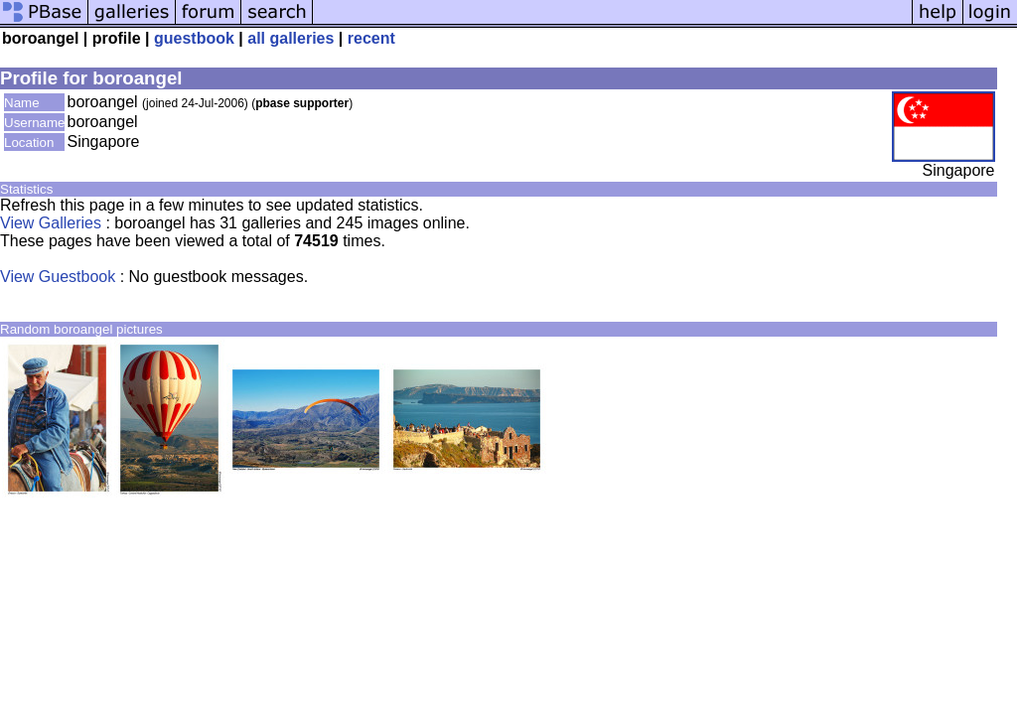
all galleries (290, 38)
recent (371, 38)
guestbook (194, 38)
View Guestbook (57, 276)
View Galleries (50, 222)
